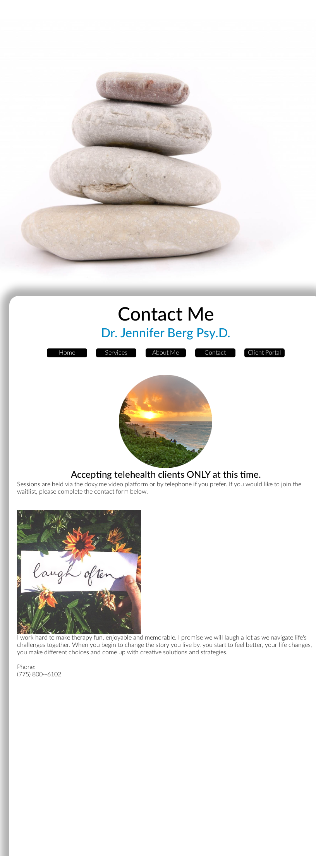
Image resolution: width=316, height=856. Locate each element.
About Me (165, 353)
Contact (215, 353)
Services (116, 353)
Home (67, 353)
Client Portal (264, 353)
